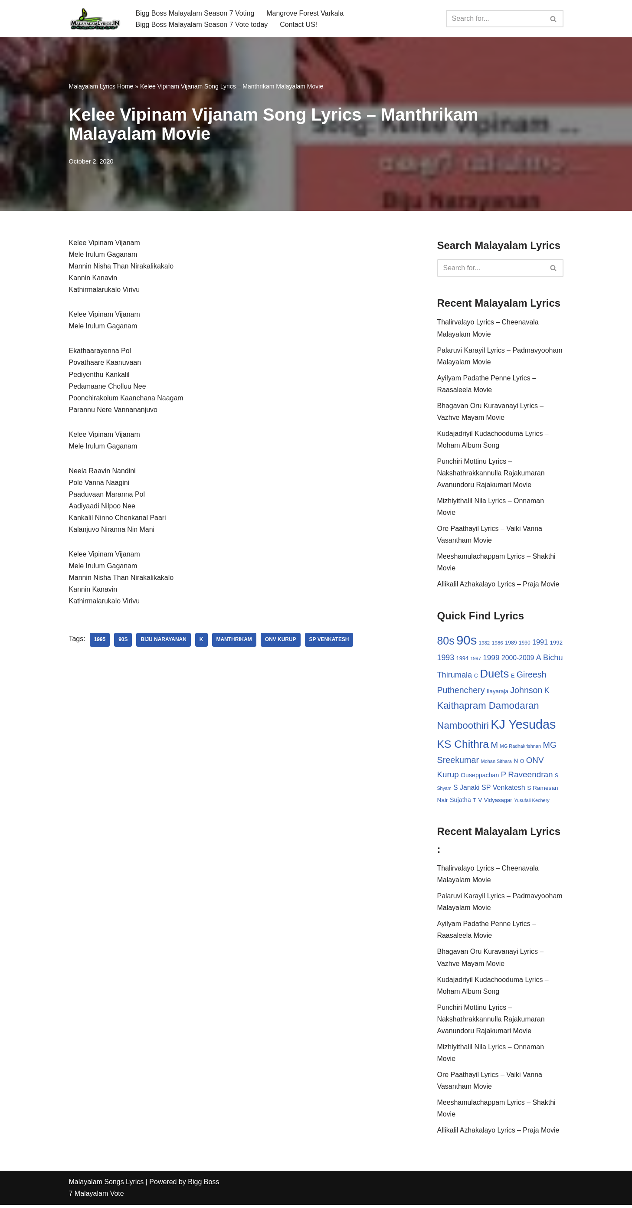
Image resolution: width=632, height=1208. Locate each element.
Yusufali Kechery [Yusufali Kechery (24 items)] (532, 802)
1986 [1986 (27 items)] (497, 644)
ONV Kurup (281, 641)
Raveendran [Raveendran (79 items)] (530, 776)
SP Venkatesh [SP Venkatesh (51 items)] (503, 789)
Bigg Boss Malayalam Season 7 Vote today (202, 24)
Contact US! (299, 24)
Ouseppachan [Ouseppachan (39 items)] (480, 776)
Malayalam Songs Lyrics (106, 1185)
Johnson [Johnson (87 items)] (526, 692)
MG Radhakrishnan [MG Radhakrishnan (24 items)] (520, 747)
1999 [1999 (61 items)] (491, 659)
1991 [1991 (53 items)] (540, 643)
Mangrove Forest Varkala (305, 12)
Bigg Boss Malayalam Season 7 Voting (195, 12)
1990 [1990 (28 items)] (524, 644)
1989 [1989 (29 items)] (511, 644)
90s (123, 641)
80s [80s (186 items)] (446, 642)
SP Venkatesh (330, 641)
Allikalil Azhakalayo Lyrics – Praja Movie (498, 585)
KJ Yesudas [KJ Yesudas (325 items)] (523, 726)
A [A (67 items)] (538, 659)
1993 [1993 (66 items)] (446, 659)
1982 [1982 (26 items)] (484, 644)
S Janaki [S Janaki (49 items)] (466, 789)
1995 (100, 641)
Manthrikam (234, 641)
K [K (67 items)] (547, 692)
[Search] (495, 18)
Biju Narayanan (164, 641)
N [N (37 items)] (516, 762)
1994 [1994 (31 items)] (462, 659)
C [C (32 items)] (476, 677)
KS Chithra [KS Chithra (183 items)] (463, 745)
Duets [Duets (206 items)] (494, 675)
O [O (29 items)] (522, 763)
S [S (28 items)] (556, 777)
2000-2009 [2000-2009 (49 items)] (517, 659)
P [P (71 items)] (503, 776)
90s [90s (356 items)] (466, 641)
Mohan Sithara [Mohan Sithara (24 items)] (496, 763)
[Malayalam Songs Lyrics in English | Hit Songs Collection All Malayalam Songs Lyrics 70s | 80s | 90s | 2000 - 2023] (95, 18)
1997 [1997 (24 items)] (475, 659)
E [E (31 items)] (513, 677)
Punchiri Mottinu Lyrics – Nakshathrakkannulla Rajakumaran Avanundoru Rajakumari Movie (491, 473)
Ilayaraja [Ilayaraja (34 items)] (497, 693)
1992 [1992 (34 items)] (556, 644)
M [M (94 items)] (494, 746)
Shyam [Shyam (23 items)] (444, 789)
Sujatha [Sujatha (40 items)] (460, 801)
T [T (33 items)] (474, 802)
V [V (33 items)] (480, 802)
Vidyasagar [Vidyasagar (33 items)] (498, 802)
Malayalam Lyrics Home (101, 86)
